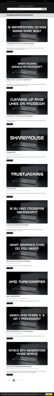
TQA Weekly (11, 1)
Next (22, 380)
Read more (10, 51)
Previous (8, 380)
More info (39, 395)
